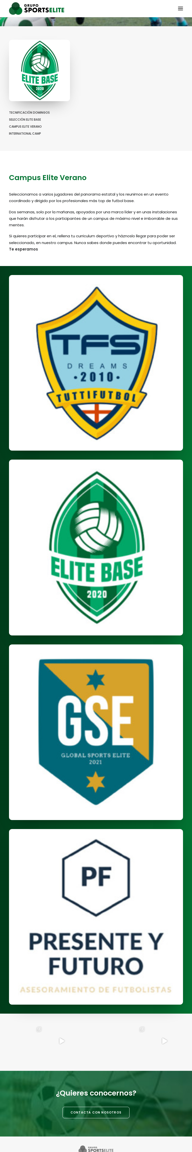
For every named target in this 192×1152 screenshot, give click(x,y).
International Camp (25, 133)
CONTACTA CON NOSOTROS (96, 1112)
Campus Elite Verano (25, 126)
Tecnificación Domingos (29, 112)
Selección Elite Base (25, 119)
